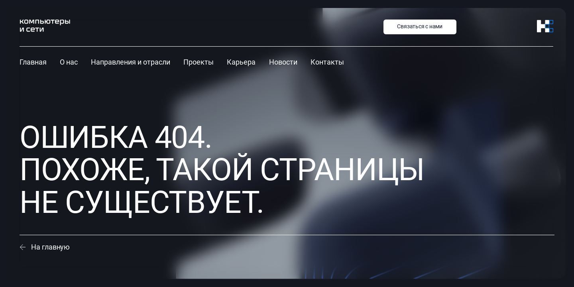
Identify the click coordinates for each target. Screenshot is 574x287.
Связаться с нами (419, 26)
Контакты (327, 62)
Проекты (198, 62)
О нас (69, 62)
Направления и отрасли (130, 62)
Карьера (241, 62)
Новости (283, 62)
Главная (33, 62)
